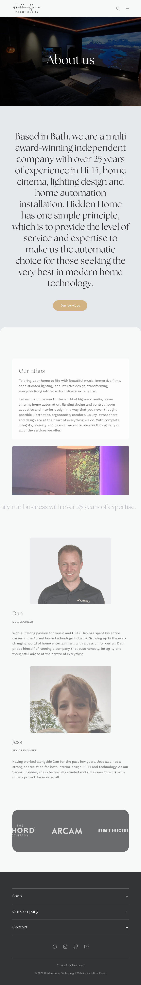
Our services (70, 313)
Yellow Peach (98, 973)
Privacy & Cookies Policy (70, 965)
